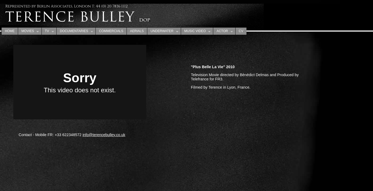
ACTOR (223, 31)
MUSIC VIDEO (196, 31)
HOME (10, 31)
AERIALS (137, 31)
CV (241, 31)
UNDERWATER (162, 31)
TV (47, 31)
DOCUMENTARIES (74, 31)
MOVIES (28, 31)
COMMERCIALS (111, 31)
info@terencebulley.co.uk (103, 135)
